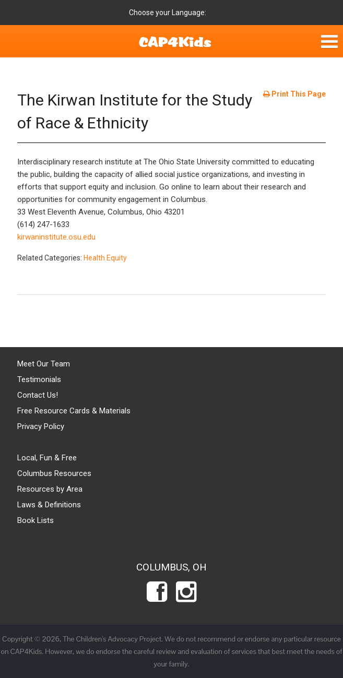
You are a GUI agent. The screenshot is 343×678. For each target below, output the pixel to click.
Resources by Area (49, 489)
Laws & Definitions (49, 504)
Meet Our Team (43, 363)
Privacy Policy (40, 426)
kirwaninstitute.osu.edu (56, 237)
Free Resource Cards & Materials (74, 410)
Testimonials (39, 379)
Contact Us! (37, 395)
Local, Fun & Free (47, 457)
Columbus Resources (54, 473)
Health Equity (105, 258)
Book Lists (35, 520)
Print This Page (294, 94)
